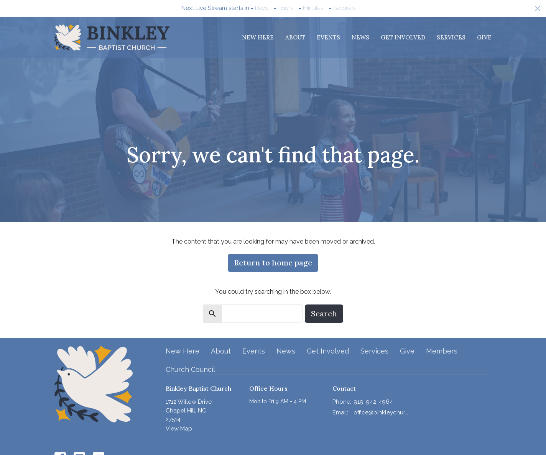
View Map (179, 428)
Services (451, 37)
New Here (258, 37)
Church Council (190, 369)
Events (328, 37)
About (295, 37)
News (360, 37)
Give (484, 37)
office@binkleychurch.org (381, 412)
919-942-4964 (373, 401)
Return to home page (273, 262)
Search (324, 313)
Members (441, 351)
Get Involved (403, 37)
